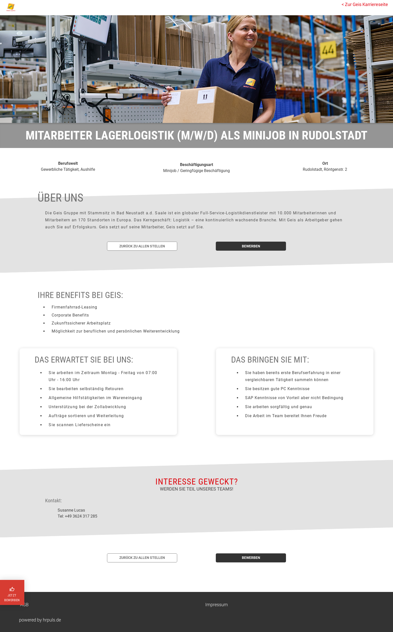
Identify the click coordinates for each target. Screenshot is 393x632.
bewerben (251, 246)
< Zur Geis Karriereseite (365, 4)
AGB (24, 604)
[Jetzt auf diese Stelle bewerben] (251, 246)
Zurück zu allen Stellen (142, 246)
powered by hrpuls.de (40, 619)
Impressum (216, 604)
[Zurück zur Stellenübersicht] (142, 246)
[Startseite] (26, 7)
